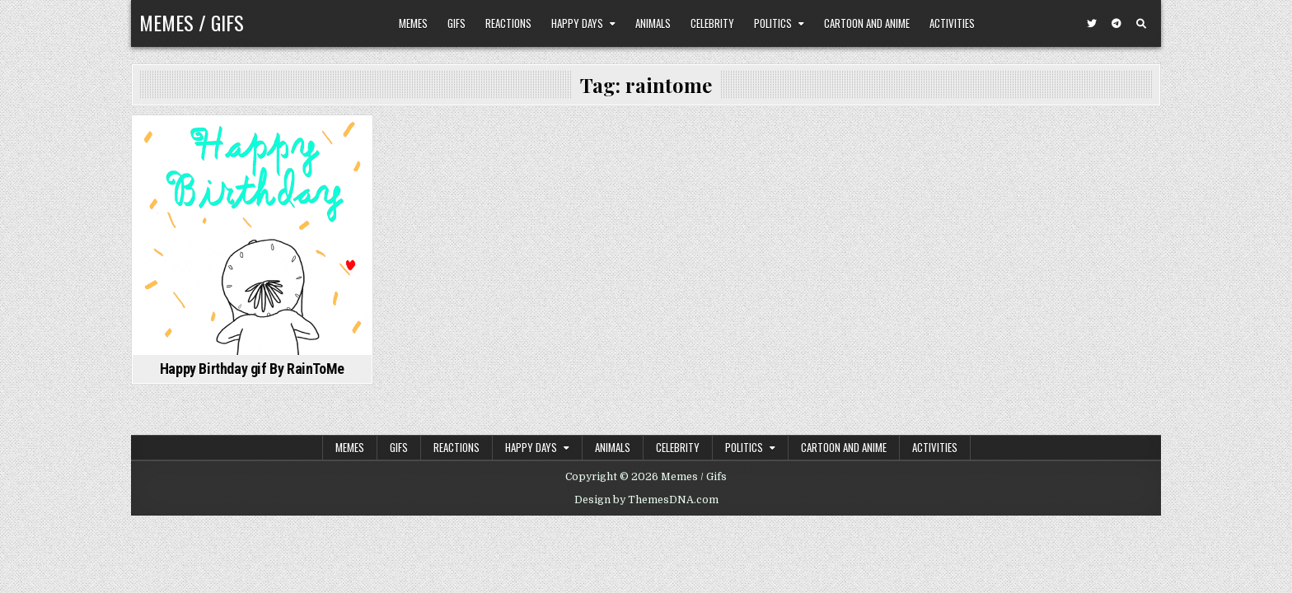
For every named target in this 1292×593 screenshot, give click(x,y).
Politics (773, 23)
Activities (952, 23)
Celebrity (712, 23)
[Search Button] (1141, 24)
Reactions (508, 23)
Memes (413, 23)
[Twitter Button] (1091, 24)
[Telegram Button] (1116, 24)
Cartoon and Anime (867, 23)
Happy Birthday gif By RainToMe (252, 368)
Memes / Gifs (191, 22)
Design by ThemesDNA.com (646, 500)
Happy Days (577, 23)
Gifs (456, 23)
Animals (653, 23)
